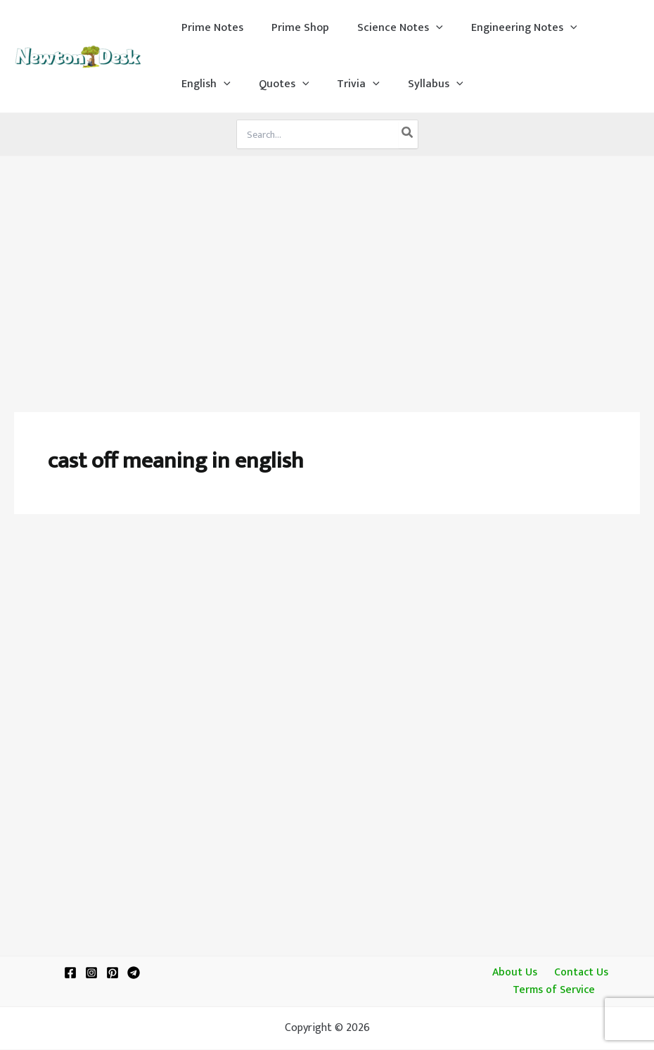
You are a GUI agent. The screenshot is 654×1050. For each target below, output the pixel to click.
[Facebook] (70, 972)
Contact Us (577, 972)
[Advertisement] (327, 261)
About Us (516, 972)
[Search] (408, 134)
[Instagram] (91, 972)
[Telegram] (133, 972)
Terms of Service (555, 991)
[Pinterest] (112, 972)
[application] (422, 28)
